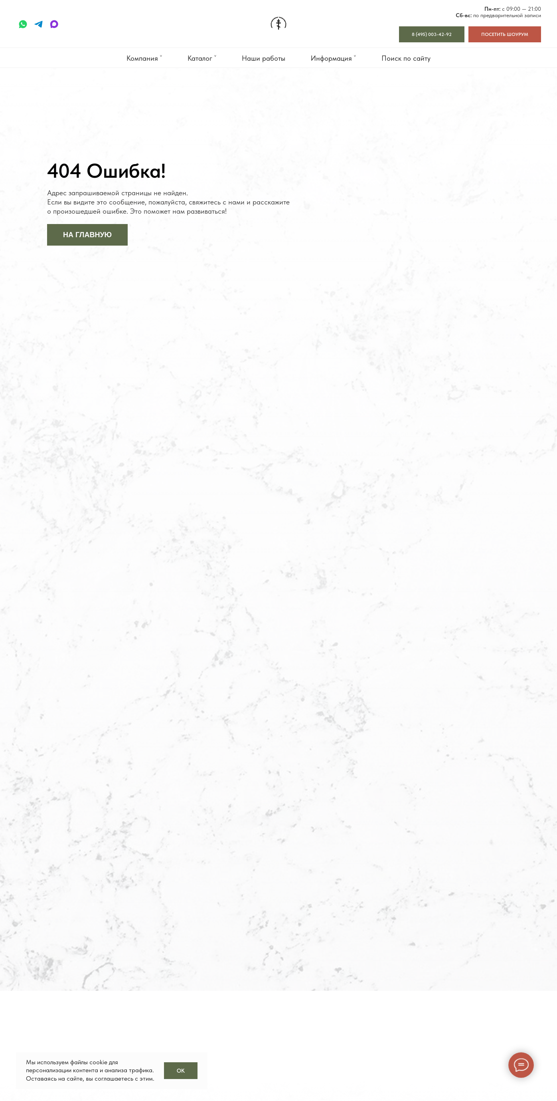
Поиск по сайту (406, 58)
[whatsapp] (23, 24)
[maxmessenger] (54, 24)
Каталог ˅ (202, 58)
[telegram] (38, 24)
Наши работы (263, 58)
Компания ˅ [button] (144, 58)
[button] (504, 34)
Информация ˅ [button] (333, 58)
